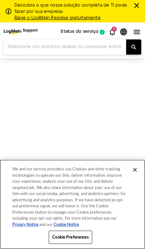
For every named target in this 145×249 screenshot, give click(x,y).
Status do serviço (79, 32)
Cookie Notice (66, 224)
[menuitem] (21, 32)
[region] (72, 204)
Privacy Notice (25, 224)
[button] (112, 32)
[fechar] (137, 5)
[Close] (135, 170)
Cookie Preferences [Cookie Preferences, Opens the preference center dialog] (70, 237)
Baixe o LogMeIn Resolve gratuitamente (57, 18)
